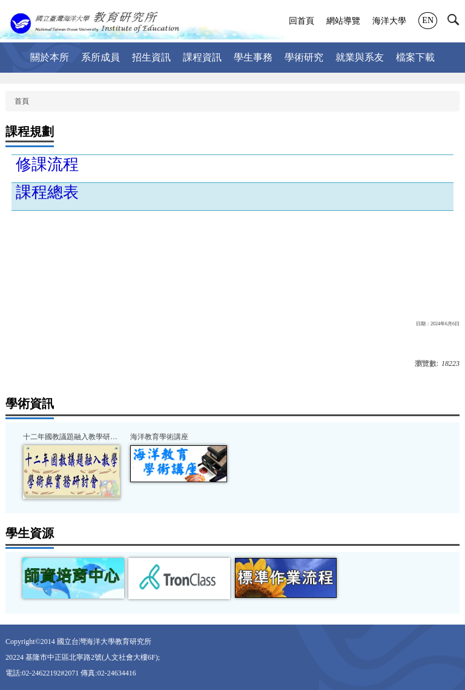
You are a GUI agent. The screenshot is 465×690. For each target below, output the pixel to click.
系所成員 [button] (100, 57)
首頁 (22, 101)
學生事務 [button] (253, 57)
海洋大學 (389, 20)
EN (428, 20)
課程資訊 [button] (202, 57)
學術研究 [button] (304, 57)
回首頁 (301, 20)
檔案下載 (415, 57)
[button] (456, 22)
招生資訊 (151, 57)
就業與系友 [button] (359, 57)
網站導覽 (343, 20)
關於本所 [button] (49, 57)
